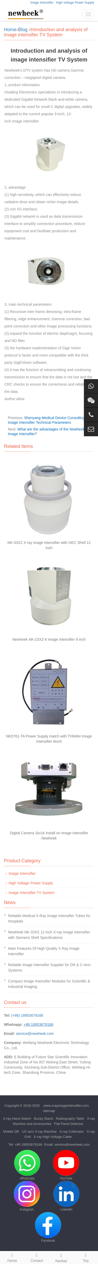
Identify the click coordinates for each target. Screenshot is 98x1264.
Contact (37, 1257)
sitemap (49, 1111)
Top (85, 1257)
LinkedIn (66, 1196)
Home (10, 29)
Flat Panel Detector (68, 1124)
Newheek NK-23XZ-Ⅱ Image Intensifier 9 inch (48, 639)
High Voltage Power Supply (75, 2)
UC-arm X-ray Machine (39, 1131)
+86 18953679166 (28, 1144)
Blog (22, 29)
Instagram (27, 1196)
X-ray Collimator (72, 1131)
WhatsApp (27, 1165)
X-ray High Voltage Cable (53, 1137)
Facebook (48, 1227)
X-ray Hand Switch (17, 1118)
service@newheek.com (35, 1033)
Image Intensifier (42, 2)
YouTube (66, 1165)
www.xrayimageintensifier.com (66, 1106)
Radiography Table (70, 1118)
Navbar (61, 1257)
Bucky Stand (43, 1118)
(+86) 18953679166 (27, 1015)
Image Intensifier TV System (32, 893)
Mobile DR (11, 1131)
